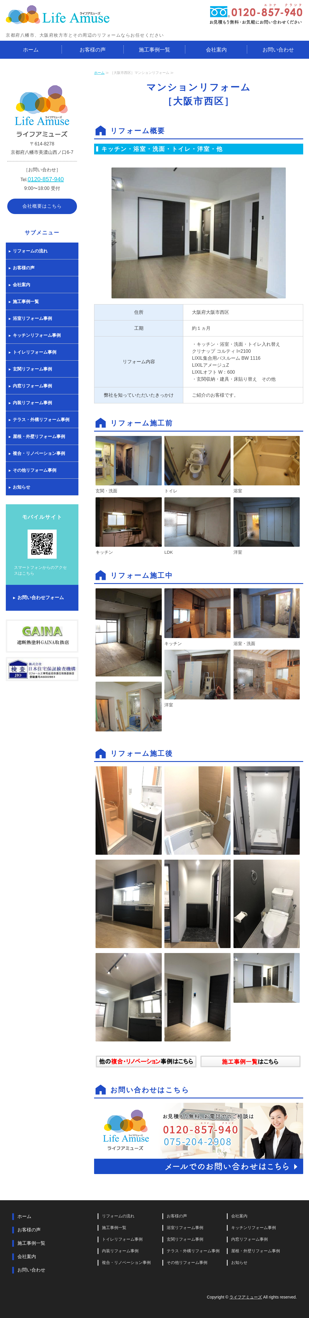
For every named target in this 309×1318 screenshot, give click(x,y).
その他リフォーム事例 (34, 470)
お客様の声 (93, 50)
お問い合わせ (278, 50)
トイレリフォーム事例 (34, 352)
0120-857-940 (46, 179)
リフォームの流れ (30, 250)
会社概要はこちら (42, 206)
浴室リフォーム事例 (32, 318)
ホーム (31, 50)
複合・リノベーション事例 (39, 453)
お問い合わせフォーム (40, 597)
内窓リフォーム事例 (32, 385)
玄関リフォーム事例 (32, 368)
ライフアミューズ (245, 1297)
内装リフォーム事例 (32, 402)
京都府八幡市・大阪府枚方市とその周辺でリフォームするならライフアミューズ (58, 15)
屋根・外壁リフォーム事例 (39, 436)
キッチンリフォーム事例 (37, 335)
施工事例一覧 (154, 50)
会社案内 (216, 50)
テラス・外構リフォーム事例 (41, 419)
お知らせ (21, 487)
